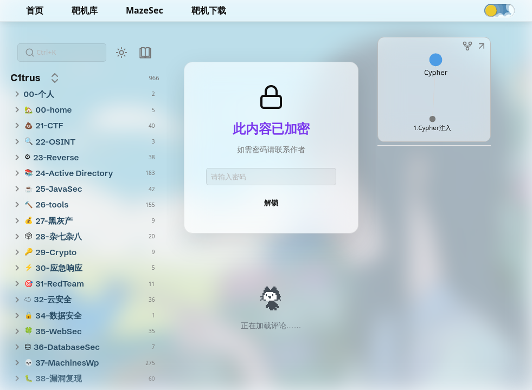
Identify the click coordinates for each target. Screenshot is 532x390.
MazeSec (144, 10)
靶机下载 (208, 10)
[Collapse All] (55, 78)
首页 (34, 10)
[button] (481, 47)
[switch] (499, 11)
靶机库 (85, 10)
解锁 (271, 202)
